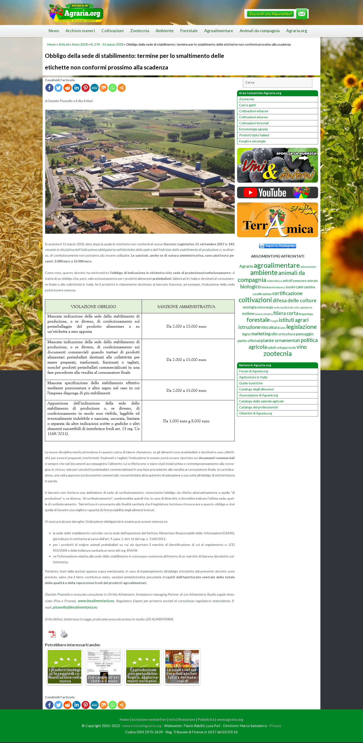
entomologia (265, 307)
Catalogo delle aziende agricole (261, 401)
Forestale (189, 30)
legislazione (301, 326)
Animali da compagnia (260, 30)
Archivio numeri (80, 30)
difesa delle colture (294, 300)
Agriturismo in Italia (253, 377)
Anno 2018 (80, 44)
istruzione (249, 327)
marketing (260, 333)
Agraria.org (296, 30)
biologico (250, 286)
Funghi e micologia (252, 141)
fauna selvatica (264, 313)
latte (283, 327)
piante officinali (249, 341)
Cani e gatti (247, 105)
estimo (248, 313)
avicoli (287, 281)
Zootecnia (139, 30)
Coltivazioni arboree (253, 117)
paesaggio (304, 334)
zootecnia (277, 353)
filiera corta (285, 313)
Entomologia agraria (253, 129)
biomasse (268, 287)
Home (51, 44)
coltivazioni (255, 300)
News (53, 30)
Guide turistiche (251, 383)
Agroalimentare (218, 30)
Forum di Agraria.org (253, 371)
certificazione (287, 293)
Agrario (246, 266)
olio (274, 333)
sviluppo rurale (286, 347)
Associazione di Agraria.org (258, 395)
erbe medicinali (283, 307)
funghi (274, 320)
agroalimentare (277, 265)
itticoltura (270, 327)
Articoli (64, 44)
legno (246, 334)
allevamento (308, 266)
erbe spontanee (303, 307)
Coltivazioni (112, 30)
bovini (290, 287)
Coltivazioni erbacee (253, 111)
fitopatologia (306, 313)
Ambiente (165, 30)
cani (299, 286)
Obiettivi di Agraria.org (255, 413)
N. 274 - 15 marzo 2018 (107, 44)
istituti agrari (294, 320)
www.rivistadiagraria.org (142, 727)
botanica (280, 287)
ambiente (264, 272)
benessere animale (305, 281)
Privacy (275, 727)
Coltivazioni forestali (254, 123)
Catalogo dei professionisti (258, 407)
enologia (250, 307)
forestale (258, 319)
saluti (271, 347)
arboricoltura (274, 280)
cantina (309, 287)
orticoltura (286, 334)
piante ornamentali (280, 340)
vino (302, 346)
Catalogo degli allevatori (256, 389)
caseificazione (262, 294)
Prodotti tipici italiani (254, 135)
